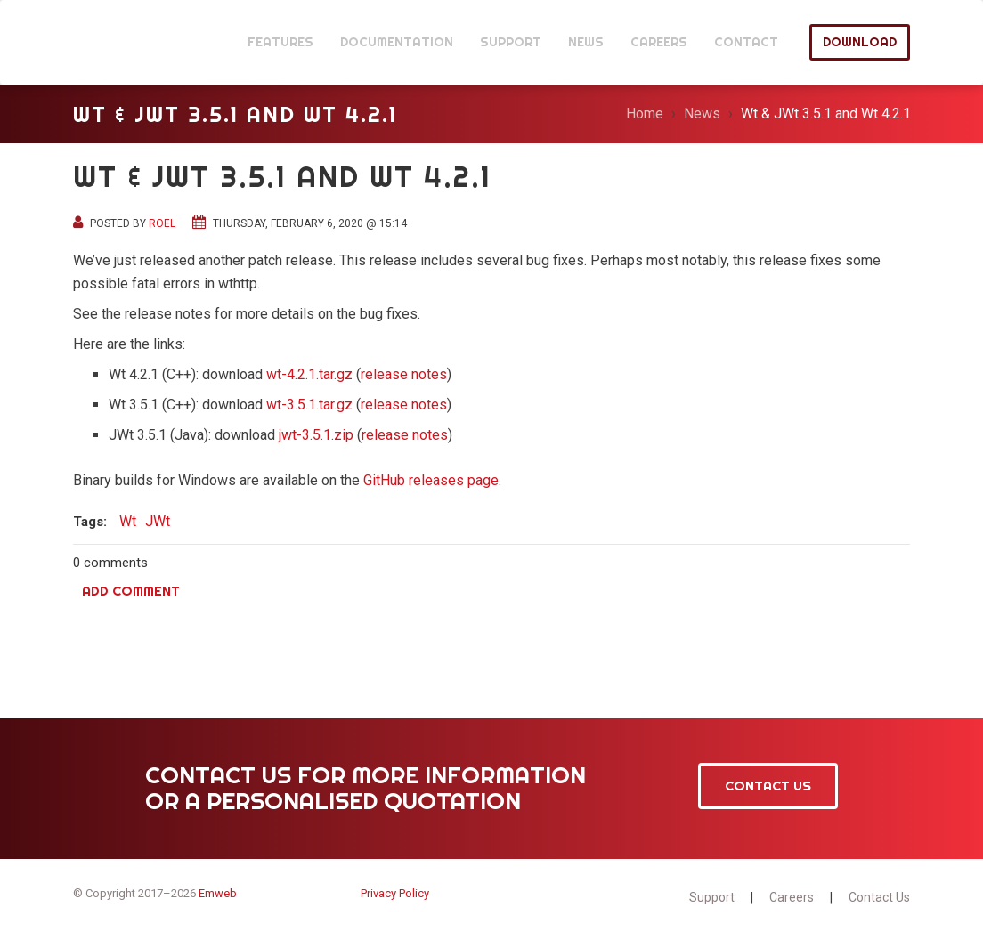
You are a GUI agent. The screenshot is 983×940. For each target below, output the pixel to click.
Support (712, 897)
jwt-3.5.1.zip (316, 434)
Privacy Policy (395, 893)
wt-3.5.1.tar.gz (309, 404)
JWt (120, 42)
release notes (404, 374)
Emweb (218, 893)
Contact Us (768, 785)
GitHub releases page (431, 480)
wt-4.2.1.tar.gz (309, 374)
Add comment (131, 590)
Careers (791, 897)
